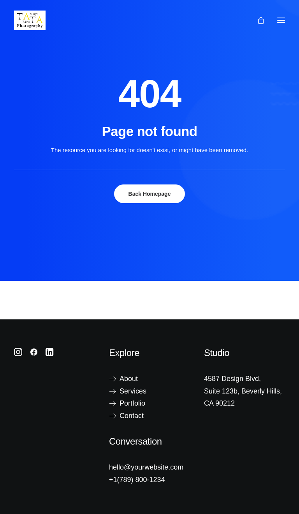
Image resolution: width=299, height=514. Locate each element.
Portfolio (132, 403)
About (129, 379)
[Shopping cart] (257, 20)
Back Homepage (149, 194)
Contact (132, 416)
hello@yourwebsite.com (146, 467)
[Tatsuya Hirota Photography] (30, 20)
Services (133, 391)
